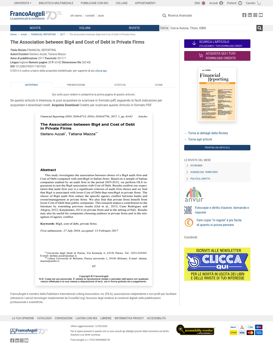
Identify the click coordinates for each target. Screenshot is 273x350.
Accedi (213, 3)
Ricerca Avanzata (180, 15)
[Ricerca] (259, 28)
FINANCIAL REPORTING (43, 34)
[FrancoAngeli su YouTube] (261, 15)
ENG (197, 3)
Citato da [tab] (120, 85)
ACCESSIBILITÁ (156, 318)
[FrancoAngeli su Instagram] (255, 15)
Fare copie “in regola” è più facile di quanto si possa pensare (219, 222)
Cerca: (164, 28)
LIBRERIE (106, 318)
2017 (62, 34)
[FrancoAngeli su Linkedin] (250, 15)
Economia (196, 165)
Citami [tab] (158, 85)
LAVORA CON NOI (86, 318)
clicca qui (101, 70)
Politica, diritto (200, 178)
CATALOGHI (44, 318)
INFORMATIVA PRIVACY (129, 318)
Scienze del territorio (204, 172)
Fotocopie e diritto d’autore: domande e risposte (222, 210)
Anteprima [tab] (31, 85)
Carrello (250, 3)
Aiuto (101, 15)
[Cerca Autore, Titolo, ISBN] (213, 28)
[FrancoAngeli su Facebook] (244, 15)
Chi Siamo (76, 15)
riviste (24, 34)
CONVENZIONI (63, 318)
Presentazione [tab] (76, 85)
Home (13, 34)
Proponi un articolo (217, 147)
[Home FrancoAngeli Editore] (36, 15)
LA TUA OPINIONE (23, 318)
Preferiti (232, 3)
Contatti (90, 15)
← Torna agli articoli (198, 139)
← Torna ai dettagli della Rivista (206, 133)
